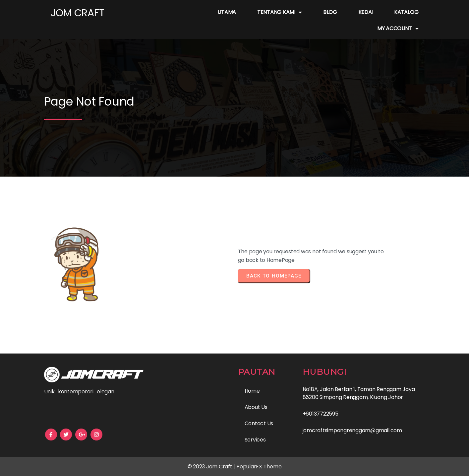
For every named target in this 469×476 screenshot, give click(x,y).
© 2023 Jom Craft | (212, 466)
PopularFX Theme (258, 466)
